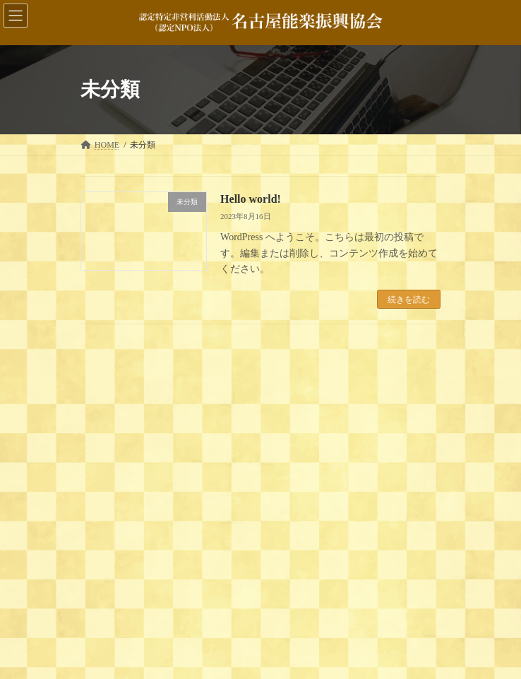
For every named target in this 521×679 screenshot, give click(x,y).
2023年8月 (108, 603)
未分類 (101, 534)
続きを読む (409, 300)
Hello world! (250, 199)
